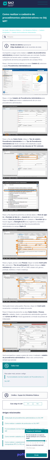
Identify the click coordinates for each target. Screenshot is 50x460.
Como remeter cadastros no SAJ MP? (17, 436)
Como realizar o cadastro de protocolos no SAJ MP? (22, 423)
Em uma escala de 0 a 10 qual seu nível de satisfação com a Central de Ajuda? (36, 436)
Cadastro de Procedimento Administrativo (24, 32)
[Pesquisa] (22, 37)
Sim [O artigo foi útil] (28, 403)
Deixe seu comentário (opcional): (35, 445)
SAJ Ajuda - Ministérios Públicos (12, 30)
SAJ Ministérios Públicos (30, 30)
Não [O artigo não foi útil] (37, 403)
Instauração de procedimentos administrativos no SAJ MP (24, 418)
